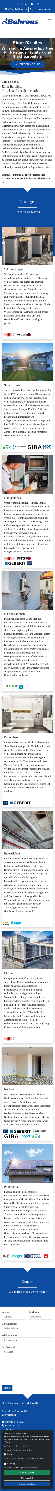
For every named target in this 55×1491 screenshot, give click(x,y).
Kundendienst (13, 497)
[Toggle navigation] (49, 21)
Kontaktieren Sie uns (27, 64)
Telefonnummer (10, 1335)
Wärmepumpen (14, 269)
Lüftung (9, 973)
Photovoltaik (12, 1187)
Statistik (10, 1454)
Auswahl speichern (27, 1484)
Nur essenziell (27, 1478)
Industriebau (12, 853)
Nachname (34, 1312)
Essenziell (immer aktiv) (17, 1446)
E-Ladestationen (14, 614)
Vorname (6, 1312)
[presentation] (24, 1377)
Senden (7, 1388)
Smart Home (12, 385)
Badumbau (11, 737)
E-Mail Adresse (9, 1323)
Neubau (9, 1089)
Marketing (11, 1464)
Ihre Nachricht (9, 1347)
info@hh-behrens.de (16, 9)
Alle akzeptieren (27, 1472)
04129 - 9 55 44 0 (40, 9)
